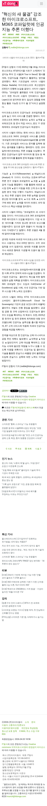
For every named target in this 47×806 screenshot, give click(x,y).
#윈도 (36, 38)
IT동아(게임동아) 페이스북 (23, 407)
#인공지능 (7, 41)
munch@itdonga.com (16, 796)
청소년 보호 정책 (9, 731)
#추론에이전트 (18, 41)
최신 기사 (7, 534)
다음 (38, 449)
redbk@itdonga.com (20, 47)
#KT (4, 35)
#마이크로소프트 (28, 35)
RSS (4, 734)
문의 (33, 722)
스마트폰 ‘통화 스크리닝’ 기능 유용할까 (19, 424)
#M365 (11, 35)
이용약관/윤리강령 (10, 728)
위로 (18, 449)
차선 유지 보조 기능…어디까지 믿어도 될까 (21, 546)
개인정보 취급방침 (29, 728)
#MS (17, 35)
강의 (4, 598)
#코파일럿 (30, 41)
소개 (27, 722)
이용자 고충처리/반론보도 (13, 725)
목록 (28, 449)
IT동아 (5, 396)
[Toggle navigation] (41, 3)
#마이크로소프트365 (11, 38)
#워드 (30, 38)
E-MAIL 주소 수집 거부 (29, 731)
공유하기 (6, 390)
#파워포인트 (8, 44)
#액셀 (23, 38)
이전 (9, 449)
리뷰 (4, 570)
